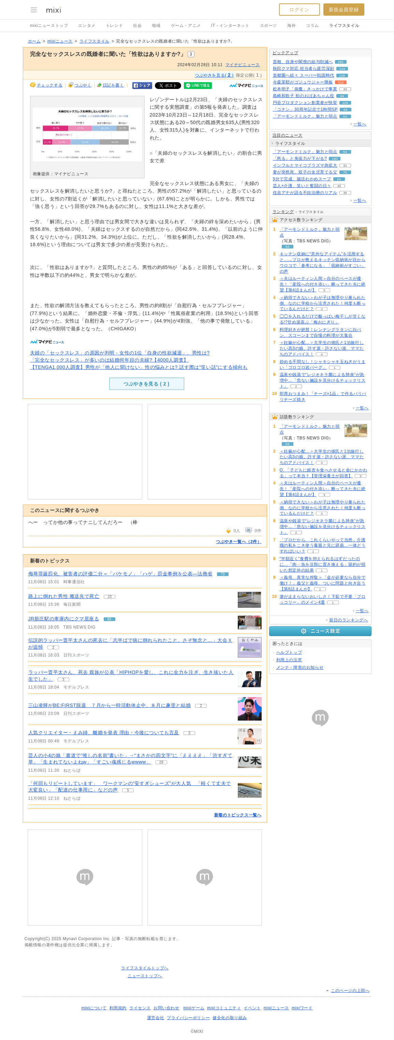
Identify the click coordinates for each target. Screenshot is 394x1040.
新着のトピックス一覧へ (238, 815)
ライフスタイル (344, 25)
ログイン (299, 9)
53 (345, 116)
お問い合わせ (166, 1008)
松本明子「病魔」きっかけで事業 (305, 89)
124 (345, 103)
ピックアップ (285, 52)
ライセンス (140, 1008)
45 (339, 186)
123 (342, 69)
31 (345, 165)
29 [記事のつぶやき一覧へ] (161, 762)
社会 (137, 25)
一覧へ (359, 124)
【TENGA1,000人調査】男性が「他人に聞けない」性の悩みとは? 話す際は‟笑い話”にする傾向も (139, 367)
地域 (156, 25)
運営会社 (155, 1017)
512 (341, 82)
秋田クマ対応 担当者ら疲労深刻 (303, 68)
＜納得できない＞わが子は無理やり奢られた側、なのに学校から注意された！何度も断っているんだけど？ (323, 303)
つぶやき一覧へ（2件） (238, 541)
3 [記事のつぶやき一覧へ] (63, 679)
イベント (252, 1008)
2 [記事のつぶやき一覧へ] (54, 647)
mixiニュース (60, 41)
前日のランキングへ (348, 620)
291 (341, 62)
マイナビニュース (242, 64)
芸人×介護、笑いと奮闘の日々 (302, 185)
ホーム (34, 41)
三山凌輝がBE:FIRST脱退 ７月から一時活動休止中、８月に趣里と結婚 (109, 705)
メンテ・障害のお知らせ (300, 667)
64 (342, 96)
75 (345, 172)
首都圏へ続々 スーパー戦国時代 (303, 75)
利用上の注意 (289, 660)
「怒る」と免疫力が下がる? (300, 158)
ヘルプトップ (289, 652)
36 (345, 193)
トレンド (114, 25)
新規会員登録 (344, 9)
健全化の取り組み (230, 1017)
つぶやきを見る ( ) (146, 384)
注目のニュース (288, 135)
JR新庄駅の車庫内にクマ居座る (63, 618)
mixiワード (302, 1008)
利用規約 (118, 1008)
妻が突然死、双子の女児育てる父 (305, 172)
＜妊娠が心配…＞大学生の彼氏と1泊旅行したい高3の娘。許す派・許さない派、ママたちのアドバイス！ (322, 348)
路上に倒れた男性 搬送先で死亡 (64, 596)
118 (342, 75)
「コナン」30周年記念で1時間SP (305, 109)
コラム (312, 25)
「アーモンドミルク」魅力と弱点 (305, 116)
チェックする (50, 85)
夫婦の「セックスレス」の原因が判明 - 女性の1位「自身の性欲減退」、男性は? (120, 353)
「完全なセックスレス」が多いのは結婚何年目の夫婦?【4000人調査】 (109, 360)
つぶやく (82, 85)
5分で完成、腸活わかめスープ (302, 179)
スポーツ (268, 25)
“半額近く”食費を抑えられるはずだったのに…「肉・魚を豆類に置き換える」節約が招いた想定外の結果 (323, 564)
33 (345, 89)
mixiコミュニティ (224, 1008)
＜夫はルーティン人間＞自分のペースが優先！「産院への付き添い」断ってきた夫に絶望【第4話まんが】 (323, 284)
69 (345, 109)
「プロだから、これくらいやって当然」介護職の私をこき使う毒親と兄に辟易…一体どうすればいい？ (323, 546)
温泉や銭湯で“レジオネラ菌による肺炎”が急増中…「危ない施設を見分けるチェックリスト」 (323, 380)
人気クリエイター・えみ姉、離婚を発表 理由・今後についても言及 (103, 732)
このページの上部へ (350, 990)
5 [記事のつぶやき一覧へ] (128, 790)
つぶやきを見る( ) (214, 75)
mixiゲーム (194, 1008)
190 (335, 159)
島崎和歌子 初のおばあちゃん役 (303, 95)
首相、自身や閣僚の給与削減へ (303, 61)
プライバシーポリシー (188, 1017)
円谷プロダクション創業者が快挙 (305, 102)
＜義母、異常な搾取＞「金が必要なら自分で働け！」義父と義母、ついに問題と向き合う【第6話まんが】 (323, 583)
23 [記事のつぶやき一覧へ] (110, 597)
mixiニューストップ (49, 25)
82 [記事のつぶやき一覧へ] (109, 619)
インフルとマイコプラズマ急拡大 (305, 165)
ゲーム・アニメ (186, 25)
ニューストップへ (145, 976)
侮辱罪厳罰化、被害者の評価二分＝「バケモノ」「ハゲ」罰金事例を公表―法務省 (120, 573)
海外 (291, 25)
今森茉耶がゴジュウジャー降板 (303, 82)
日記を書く (113, 85)
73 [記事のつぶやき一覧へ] (222, 574)
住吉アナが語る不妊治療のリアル (305, 192)
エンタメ (86, 25)
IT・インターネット (230, 25)
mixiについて (93, 1008)
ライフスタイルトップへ (145, 968)
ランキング (283, 211)
